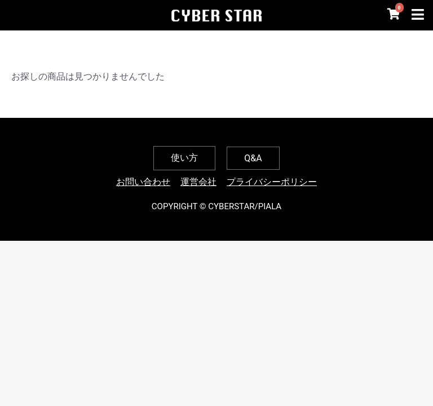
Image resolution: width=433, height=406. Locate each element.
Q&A (253, 158)
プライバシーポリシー (272, 181)
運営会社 (198, 181)
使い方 (184, 157)
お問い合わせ (143, 181)
